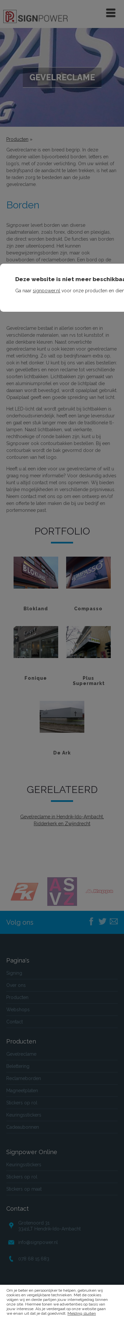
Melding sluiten (81, 1313)
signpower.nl (46, 290)
